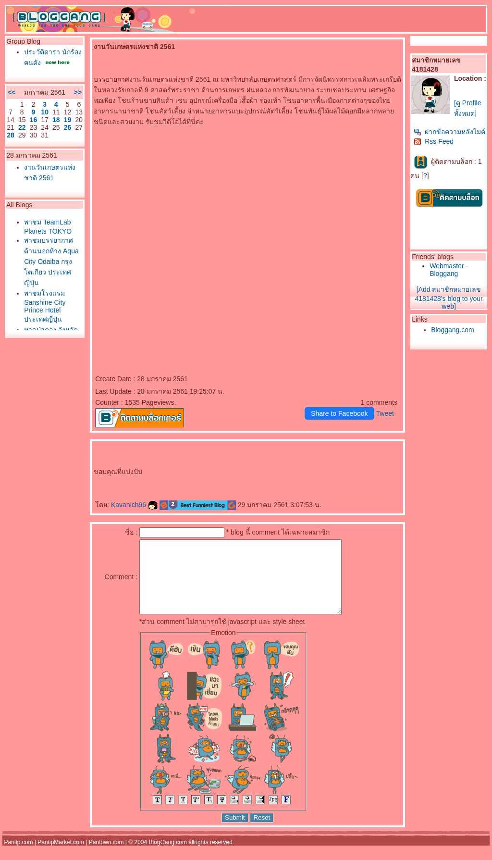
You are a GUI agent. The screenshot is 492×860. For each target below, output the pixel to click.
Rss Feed (434, 141)
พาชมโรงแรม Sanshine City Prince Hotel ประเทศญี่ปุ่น (44, 306)
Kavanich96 (134, 505)
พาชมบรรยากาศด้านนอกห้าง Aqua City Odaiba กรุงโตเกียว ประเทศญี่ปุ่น (51, 262)
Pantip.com (18, 856)
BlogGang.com (168, 856)
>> (78, 92)
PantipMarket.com (60, 856)
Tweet (385, 413)
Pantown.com (106, 856)
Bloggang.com (452, 330)
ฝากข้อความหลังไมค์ (449, 132)
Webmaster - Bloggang (449, 269)
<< (11, 92)
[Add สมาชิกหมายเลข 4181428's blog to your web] (448, 298)
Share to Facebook (339, 413)
